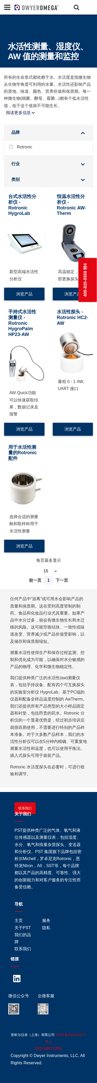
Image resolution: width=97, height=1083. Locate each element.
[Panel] (7, 7)
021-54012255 (48, 1048)
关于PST (22, 928)
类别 (15, 179)
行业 (15, 164)
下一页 (62, 580)
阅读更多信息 (20, 112)
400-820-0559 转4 (85, 280)
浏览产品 (24, 294)
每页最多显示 (48, 560)
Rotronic (20, 147)
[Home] (23, 7)
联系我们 (25, 808)
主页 (18, 920)
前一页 (35, 580)
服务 (46, 920)
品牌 (15, 132)
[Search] (76, 7)
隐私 (46, 928)
